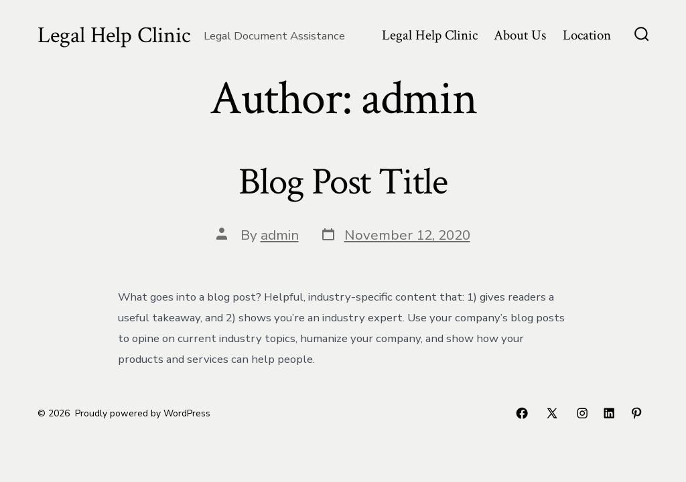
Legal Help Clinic (430, 35)
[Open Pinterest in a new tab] (636, 413)
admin (280, 235)
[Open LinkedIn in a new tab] (609, 413)
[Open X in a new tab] (552, 413)
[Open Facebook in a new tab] (522, 413)
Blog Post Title (342, 182)
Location (587, 35)
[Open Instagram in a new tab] (582, 413)
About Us (520, 35)
